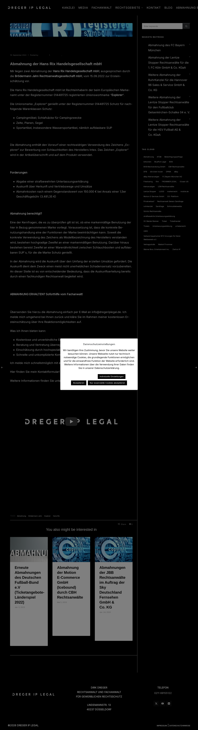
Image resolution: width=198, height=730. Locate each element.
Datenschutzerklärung (82, 376)
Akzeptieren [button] (78, 383)
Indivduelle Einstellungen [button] (112, 376)
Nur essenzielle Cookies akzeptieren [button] (107, 383)
